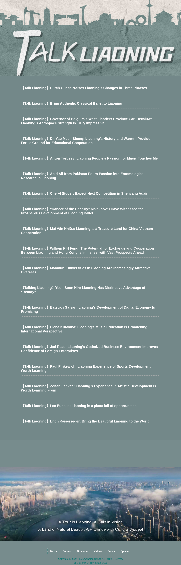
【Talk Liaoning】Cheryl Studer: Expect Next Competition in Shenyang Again (84, 193)
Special (125, 551)
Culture (67, 551)
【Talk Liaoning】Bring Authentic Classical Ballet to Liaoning (71, 103)
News (53, 551)
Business (82, 551)
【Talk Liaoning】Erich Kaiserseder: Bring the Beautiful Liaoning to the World (85, 421)
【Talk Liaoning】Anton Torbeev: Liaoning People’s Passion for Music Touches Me (89, 158)
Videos (98, 551)
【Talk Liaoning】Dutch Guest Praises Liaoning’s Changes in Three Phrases (84, 88)
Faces (111, 551)
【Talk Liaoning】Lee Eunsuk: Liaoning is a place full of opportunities (78, 406)
